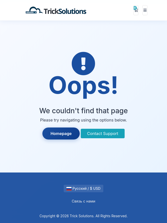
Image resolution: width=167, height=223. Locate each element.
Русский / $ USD (83, 188)
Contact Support (102, 133)
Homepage (60, 133)
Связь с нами (83, 201)
